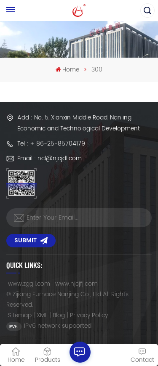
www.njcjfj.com (76, 284)
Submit (31, 240)
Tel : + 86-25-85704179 (51, 144)
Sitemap (20, 315)
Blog (59, 315)
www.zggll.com (29, 284)
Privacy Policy (89, 315)
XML (42, 315)
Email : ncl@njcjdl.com (49, 158)
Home (67, 69)
